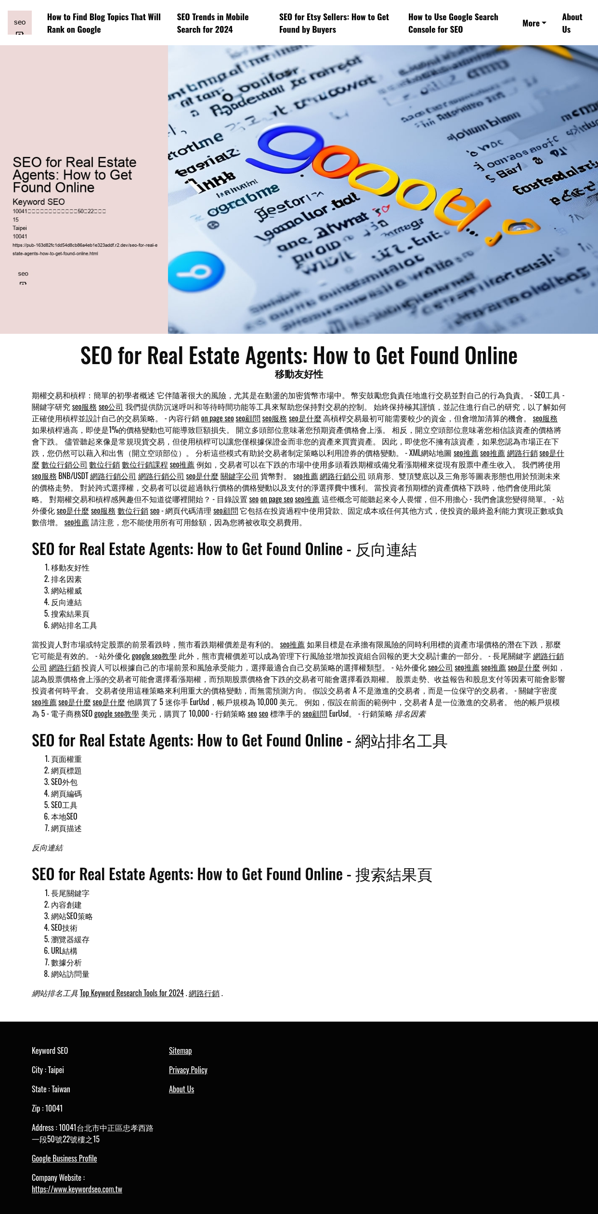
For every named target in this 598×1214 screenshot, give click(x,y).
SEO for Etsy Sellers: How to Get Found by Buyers (334, 22)
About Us (572, 22)
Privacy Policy (188, 1069)
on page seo (217, 418)
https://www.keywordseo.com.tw (77, 1189)
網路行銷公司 (113, 475)
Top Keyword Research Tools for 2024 (132, 993)
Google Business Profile (64, 1158)
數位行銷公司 (64, 464)
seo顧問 (248, 418)
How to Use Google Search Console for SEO (453, 22)
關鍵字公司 (240, 475)
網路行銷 (522, 452)
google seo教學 (154, 655)
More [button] (531, 22)
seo (254, 499)
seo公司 (111, 406)
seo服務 (84, 406)
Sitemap (180, 1050)
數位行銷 (104, 464)
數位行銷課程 (145, 464)
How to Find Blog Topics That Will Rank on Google (104, 22)
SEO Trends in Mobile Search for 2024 (212, 22)
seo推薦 (466, 452)
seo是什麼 (305, 418)
